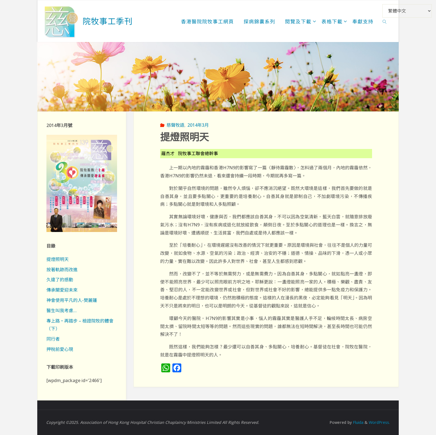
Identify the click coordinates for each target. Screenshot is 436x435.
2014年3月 (198, 125)
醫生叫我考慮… (61, 310)
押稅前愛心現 (59, 349)
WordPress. (379, 422)
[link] (384, 21)
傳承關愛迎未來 (62, 290)
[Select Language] (407, 11)
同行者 (53, 339)
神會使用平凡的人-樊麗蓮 (71, 300)
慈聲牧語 (175, 125)
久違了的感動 (59, 280)
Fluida (357, 422)
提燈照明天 (57, 259)
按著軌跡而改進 (62, 270)
